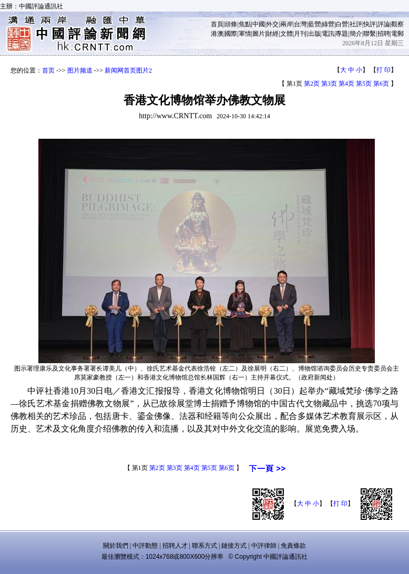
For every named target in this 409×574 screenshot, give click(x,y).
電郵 (397, 33)
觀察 (397, 24)
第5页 (364, 83)
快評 (369, 24)
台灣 (300, 24)
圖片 (258, 33)
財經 (272, 33)
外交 (272, 24)
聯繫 (369, 33)
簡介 (356, 33)
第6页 (381, 83)
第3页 (329, 83)
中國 (258, 24)
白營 (341, 24)
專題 (341, 33)
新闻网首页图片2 (128, 70)
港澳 (217, 33)
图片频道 (80, 70)
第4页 (346, 83)
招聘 (383, 33)
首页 (48, 70)
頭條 (230, 24)
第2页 (312, 83)
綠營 (328, 24)
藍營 (314, 24)
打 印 (383, 70)
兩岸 (286, 24)
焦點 (245, 24)
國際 (230, 33)
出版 (314, 33)
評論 (383, 24)
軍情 (245, 33)
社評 (356, 24)
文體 (286, 33)
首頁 (217, 24)
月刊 (300, 33)
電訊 (328, 33)
